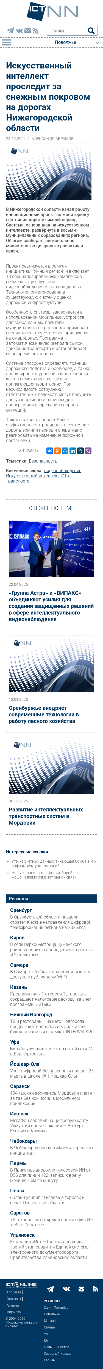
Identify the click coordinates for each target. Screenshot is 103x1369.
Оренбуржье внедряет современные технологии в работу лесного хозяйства (44, 714)
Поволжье (52, 1314)
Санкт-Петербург (57, 1308)
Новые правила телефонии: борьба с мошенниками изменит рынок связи (44, 875)
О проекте (13, 1292)
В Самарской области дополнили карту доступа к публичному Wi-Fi (50, 974)
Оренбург (21, 910)
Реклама (12, 1305)
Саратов (20, 1213)
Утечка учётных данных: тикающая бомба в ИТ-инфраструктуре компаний (54, 863)
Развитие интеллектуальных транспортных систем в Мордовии (46, 816)
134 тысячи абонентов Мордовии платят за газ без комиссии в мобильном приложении (52, 1098)
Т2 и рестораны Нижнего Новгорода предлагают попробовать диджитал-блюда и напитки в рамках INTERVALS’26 (52, 1026)
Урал (47, 1334)
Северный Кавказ (57, 1354)
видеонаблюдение (62, 470)
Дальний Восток (56, 1347)
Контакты (13, 1299)
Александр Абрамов (53, 138)
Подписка (13, 1312)
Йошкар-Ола (25, 1064)
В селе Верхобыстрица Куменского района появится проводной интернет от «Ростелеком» (51, 949)
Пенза (17, 1190)
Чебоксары (23, 1141)
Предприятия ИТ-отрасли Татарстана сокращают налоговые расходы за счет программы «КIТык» (50, 999)
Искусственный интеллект (32, 475)
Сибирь (49, 1327)
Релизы (49, 1360)
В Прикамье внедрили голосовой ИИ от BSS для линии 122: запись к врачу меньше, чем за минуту (50, 1175)
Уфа (14, 1042)
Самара (19, 965)
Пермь (18, 1163)
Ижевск (19, 1114)
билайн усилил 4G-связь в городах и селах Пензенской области (47, 1200)
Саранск (20, 1086)
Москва (49, 1321)
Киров (17, 937)
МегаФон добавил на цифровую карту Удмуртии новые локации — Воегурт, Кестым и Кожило (49, 1125)
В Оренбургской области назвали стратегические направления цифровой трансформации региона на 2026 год (50, 922)
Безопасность (43, 461)
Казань (18, 987)
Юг (46, 1340)
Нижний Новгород (31, 1014)
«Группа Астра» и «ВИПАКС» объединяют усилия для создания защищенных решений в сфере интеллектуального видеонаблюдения (51, 606)
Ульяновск (22, 1235)
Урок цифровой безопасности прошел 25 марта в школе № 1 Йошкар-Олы (52, 1073)
